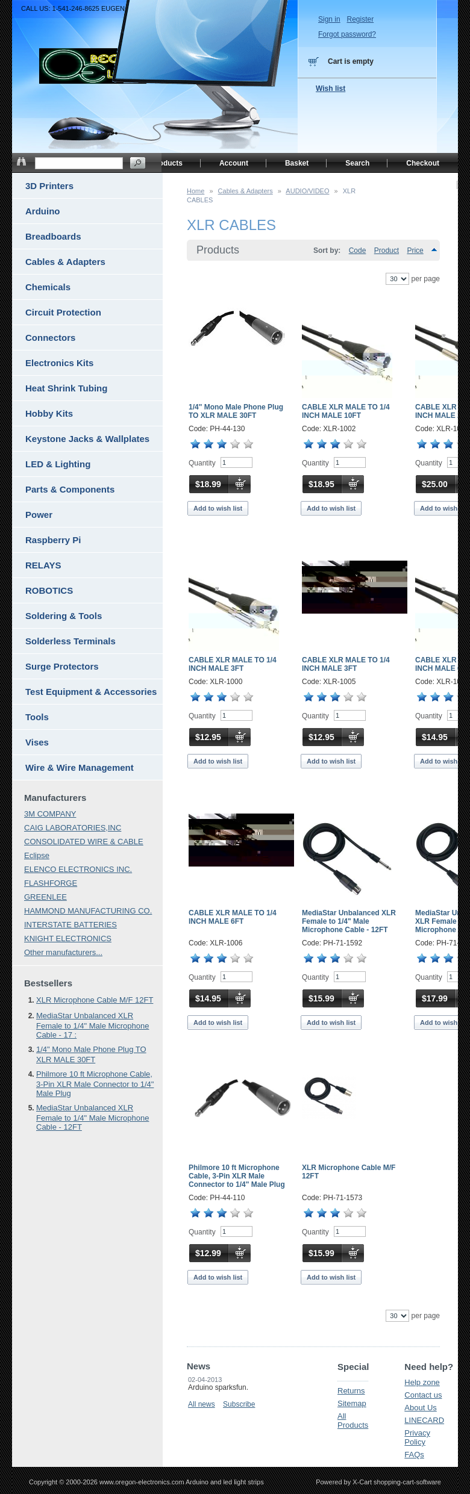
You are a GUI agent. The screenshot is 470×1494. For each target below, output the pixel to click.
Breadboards (53, 236)
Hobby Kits (49, 413)
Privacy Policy (417, 1437)
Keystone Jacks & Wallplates (87, 439)
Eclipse (36, 855)
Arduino (42, 211)
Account (233, 163)
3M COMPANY (50, 813)
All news (201, 1404)
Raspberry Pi (53, 540)
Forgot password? (347, 34)
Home (195, 191)
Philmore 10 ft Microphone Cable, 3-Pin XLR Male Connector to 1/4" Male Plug (237, 1176)
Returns (351, 1390)
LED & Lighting (57, 464)
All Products (352, 1421)
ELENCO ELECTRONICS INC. (78, 869)
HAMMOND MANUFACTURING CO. (88, 910)
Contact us (423, 1394)
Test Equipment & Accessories (91, 691)
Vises (37, 742)
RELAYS (43, 565)
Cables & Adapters (245, 191)
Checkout (422, 163)
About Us (420, 1407)
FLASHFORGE (50, 883)
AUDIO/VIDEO (307, 191)
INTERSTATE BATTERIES (70, 924)
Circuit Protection (63, 312)
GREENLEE (45, 896)
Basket (297, 163)
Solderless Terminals (70, 641)
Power (38, 514)
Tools (37, 717)
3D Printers (49, 186)
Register (360, 19)
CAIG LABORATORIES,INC (72, 827)
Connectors (50, 337)
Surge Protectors (62, 666)
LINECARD (424, 1420)
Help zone (422, 1382)
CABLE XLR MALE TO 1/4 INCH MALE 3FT (233, 664)
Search (357, 163)
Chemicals (47, 287)
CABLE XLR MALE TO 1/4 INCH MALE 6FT (233, 917)
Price (415, 250)
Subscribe (239, 1404)
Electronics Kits (59, 363)
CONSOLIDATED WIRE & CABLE (83, 841)
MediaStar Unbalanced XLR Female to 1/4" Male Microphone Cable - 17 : (92, 1025)
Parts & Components (69, 489)
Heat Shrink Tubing (66, 388)
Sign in (329, 19)
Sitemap (351, 1403)
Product (386, 250)
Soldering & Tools (63, 616)
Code (357, 250)
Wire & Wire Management (79, 767)
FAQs (414, 1454)
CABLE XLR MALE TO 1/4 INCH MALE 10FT (346, 411)
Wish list (330, 88)
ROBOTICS (49, 590)
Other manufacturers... (63, 952)
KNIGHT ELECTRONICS (67, 938)
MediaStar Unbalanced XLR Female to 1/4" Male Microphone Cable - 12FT (349, 921)
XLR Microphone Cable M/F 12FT (94, 999)
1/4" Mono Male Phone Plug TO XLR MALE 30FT (236, 411)
